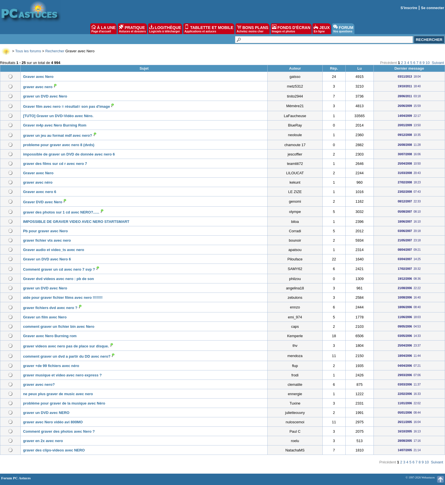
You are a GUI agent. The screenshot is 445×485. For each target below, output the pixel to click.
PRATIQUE (132, 28)
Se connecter (432, 8)
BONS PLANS (252, 28)
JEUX (321, 28)
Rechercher (54, 51)
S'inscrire (408, 8)
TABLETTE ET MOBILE (208, 28)
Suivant (438, 63)
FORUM (343, 28)
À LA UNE (103, 28)
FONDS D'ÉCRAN (291, 28)
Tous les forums (28, 51)
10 (428, 63)
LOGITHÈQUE (165, 28)
